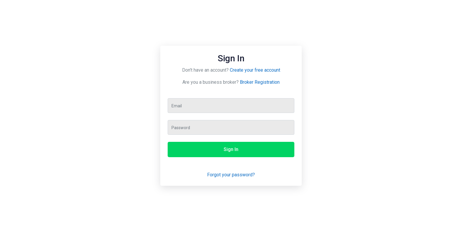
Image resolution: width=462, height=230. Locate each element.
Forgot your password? (231, 175)
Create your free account (255, 70)
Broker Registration (260, 82)
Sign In (231, 149)
